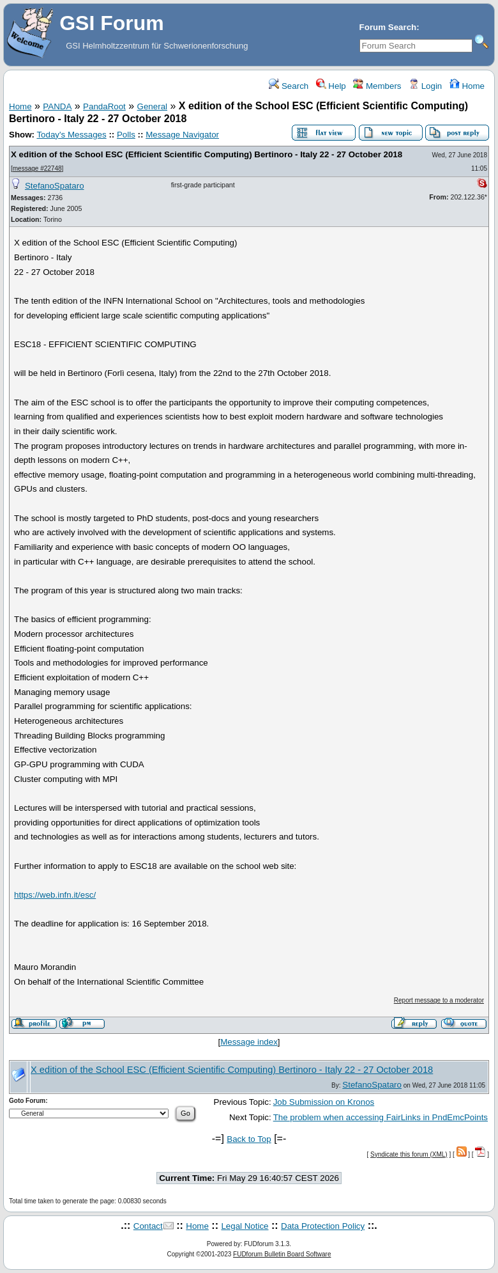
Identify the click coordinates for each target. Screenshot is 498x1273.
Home (467, 86)
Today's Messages (71, 134)
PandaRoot (104, 106)
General (152, 106)
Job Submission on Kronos (324, 1102)
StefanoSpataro (54, 186)
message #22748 (37, 168)
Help (331, 86)
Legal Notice (244, 1226)
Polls (126, 134)
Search (288, 86)
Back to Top (249, 1139)
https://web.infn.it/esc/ (55, 895)
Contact (148, 1226)
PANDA (57, 106)
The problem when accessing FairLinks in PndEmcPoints (380, 1117)
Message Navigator (182, 134)
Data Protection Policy (323, 1226)
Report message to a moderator (439, 1000)
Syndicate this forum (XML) (409, 1154)
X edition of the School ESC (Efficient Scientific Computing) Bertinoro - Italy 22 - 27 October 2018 (206, 154)
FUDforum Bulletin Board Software (282, 1254)
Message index (249, 1042)
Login (425, 86)
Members (377, 86)
